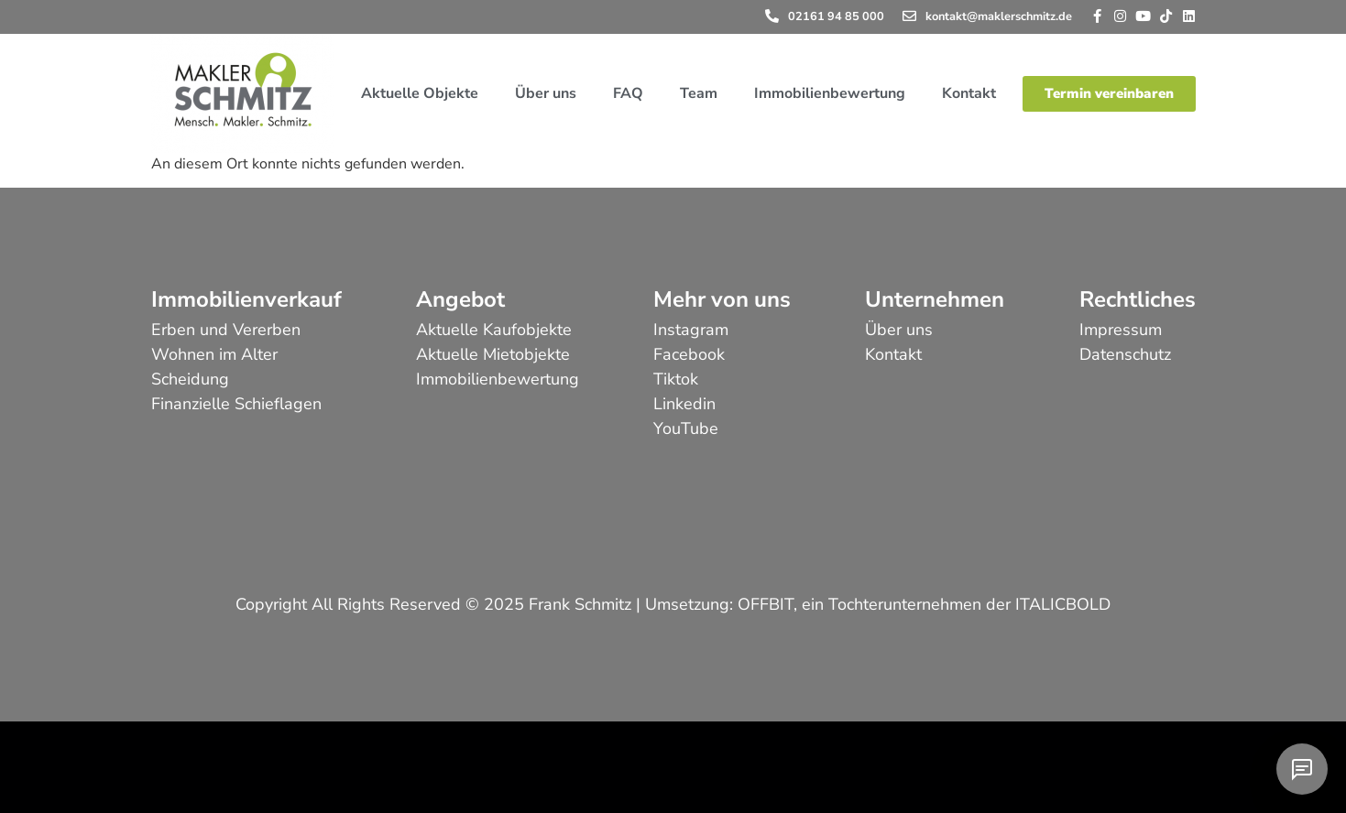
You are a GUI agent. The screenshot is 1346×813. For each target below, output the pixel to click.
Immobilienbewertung (829, 93)
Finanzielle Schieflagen (236, 404)
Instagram (690, 330)
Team (698, 93)
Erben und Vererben (226, 330)
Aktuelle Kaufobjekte (494, 330)
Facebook (689, 354)
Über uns (545, 93)
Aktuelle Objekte (419, 93)
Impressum (1120, 330)
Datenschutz (1125, 354)
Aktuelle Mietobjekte (493, 354)
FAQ (628, 93)
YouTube (685, 428)
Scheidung (190, 379)
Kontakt (969, 93)
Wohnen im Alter (214, 354)
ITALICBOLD (1063, 604)
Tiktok (675, 379)
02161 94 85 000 (836, 16)
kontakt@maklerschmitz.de (998, 16)
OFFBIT (765, 604)
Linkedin (684, 404)
